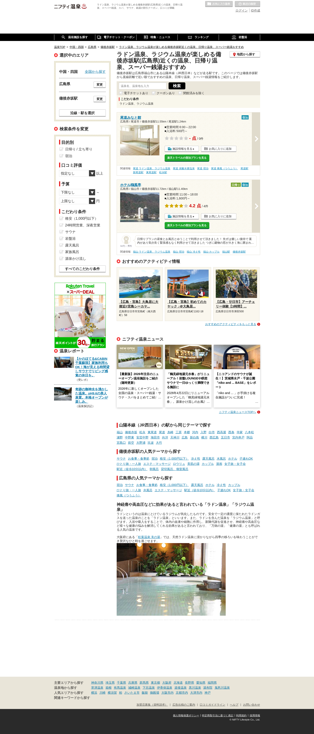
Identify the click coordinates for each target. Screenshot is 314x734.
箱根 (109, 687)
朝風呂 (154, 469)
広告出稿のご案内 (183, 704)
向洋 (165, 437)
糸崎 (170, 432)
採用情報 (255, 715)
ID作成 (255, 10)
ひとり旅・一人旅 (129, 464)
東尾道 (152, 432)
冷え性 (195, 458)
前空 (131, 442)
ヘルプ (234, 704)
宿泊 (155, 458)
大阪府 (166, 682)
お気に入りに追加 (220, 148)
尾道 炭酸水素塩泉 (184, 168)
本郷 (187, 432)
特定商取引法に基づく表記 (217, 715)
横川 (204, 437)
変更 (100, 84)
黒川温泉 (195, 687)
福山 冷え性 (193, 251)
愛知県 (200, 682)
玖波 (151, 442)
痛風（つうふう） (129, 495)
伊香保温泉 (164, 687)
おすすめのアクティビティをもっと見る (230, 324)
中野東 (129, 437)
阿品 (250, 437)
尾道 (162, 432)
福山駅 (226, 251)
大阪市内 (167, 692)
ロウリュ (179, 464)
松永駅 (163, 172)
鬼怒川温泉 (222, 687)
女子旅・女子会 (235, 464)
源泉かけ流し (75, 258)
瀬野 (120, 437)
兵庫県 (132, 682)
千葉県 (121, 682)
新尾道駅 (138, 172)
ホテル (232, 458)
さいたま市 (132, 692)
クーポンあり (166, 93)
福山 (120, 432)
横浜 (94, 692)
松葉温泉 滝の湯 (149, 537)
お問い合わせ (251, 704)
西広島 (214, 437)
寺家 (240, 432)
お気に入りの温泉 (219, 4)
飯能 (145, 692)
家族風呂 (72, 252)
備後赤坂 (131, 432)
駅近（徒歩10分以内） (132, 469)
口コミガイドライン (212, 704)
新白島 (194, 437)
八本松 (249, 432)
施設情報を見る (182, 148)
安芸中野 (142, 437)
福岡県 (212, 682)
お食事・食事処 (138, 458)
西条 (231, 432)
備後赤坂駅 (239, 251)
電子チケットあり (136, 93)
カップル (208, 464)
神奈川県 (97, 682)
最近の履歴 (247, 4)
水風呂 (221, 458)
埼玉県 (110, 682)
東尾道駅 (151, 172)
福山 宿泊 (178, 251)
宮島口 (121, 442)
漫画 (219, 464)
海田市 (155, 437)
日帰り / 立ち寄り (78, 149)
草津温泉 (97, 687)
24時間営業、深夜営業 (83, 225)
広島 (185, 437)
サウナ (121, 458)
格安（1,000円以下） (174, 458)
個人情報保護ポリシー (186, 715)
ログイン (242, 10)
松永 (142, 432)
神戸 (208, 692)
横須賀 (112, 692)
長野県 (189, 682)
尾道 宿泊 (202, 168)
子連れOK (246, 458)
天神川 (174, 437)
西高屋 (221, 432)
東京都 (155, 682)
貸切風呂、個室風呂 (174, 469)
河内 (195, 432)
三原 (179, 432)
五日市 (225, 437)
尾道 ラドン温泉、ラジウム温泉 (151, 168)
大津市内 (196, 692)
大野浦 (140, 442)
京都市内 (182, 692)
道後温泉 (180, 687)
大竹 (159, 442)
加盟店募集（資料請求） (152, 704)
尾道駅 (244, 168)
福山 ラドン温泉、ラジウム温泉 (151, 251)
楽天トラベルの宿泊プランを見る (186, 157)
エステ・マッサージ (157, 464)
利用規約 (241, 715)
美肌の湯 (193, 464)
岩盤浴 (70, 238)
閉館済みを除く (194, 93)
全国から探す (95, 71)
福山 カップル (211, 251)
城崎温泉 (134, 687)
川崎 (102, 692)
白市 (212, 432)
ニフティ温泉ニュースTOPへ (237, 412)
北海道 (178, 682)
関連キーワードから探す (72, 698)
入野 (203, 432)
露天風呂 (208, 458)
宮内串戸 (238, 437)
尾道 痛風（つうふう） (224, 168)
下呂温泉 (149, 687)
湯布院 (207, 687)
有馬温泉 (120, 687)
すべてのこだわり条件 (82, 269)
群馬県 (144, 682)
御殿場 (154, 692)
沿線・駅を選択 (82, 113)
